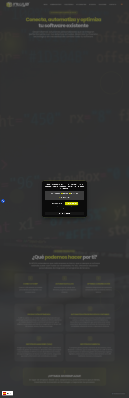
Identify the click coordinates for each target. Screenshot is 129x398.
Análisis (64, 194)
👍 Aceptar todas (72, 204)
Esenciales (54, 194)
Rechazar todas (56, 204)
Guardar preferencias (64, 209)
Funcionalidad (64, 197)
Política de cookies (64, 213)
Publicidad (74, 194)
